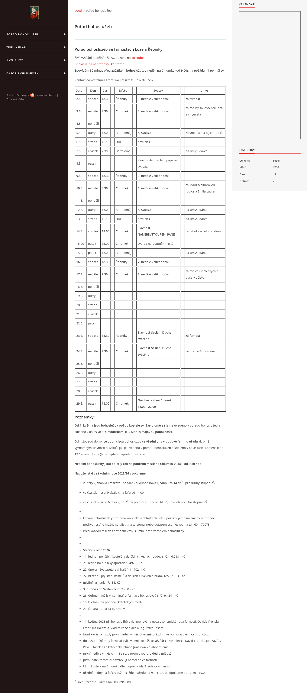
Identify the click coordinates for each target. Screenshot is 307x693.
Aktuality (14, 60)
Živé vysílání (17, 47)
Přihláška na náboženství (92, 64)
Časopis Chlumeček (22, 73)
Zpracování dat (15, 99)
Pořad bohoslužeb (22, 34)
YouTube (138, 58)
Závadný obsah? (46, 95)
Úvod (78, 11)
